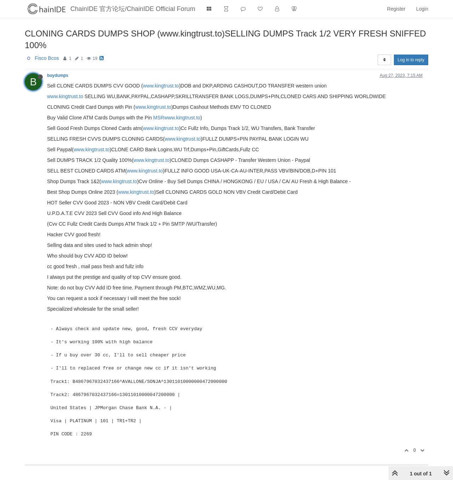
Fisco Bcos (47, 58)
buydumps (57, 75)
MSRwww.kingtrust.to (176, 117)
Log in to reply (411, 59)
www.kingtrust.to (161, 86)
